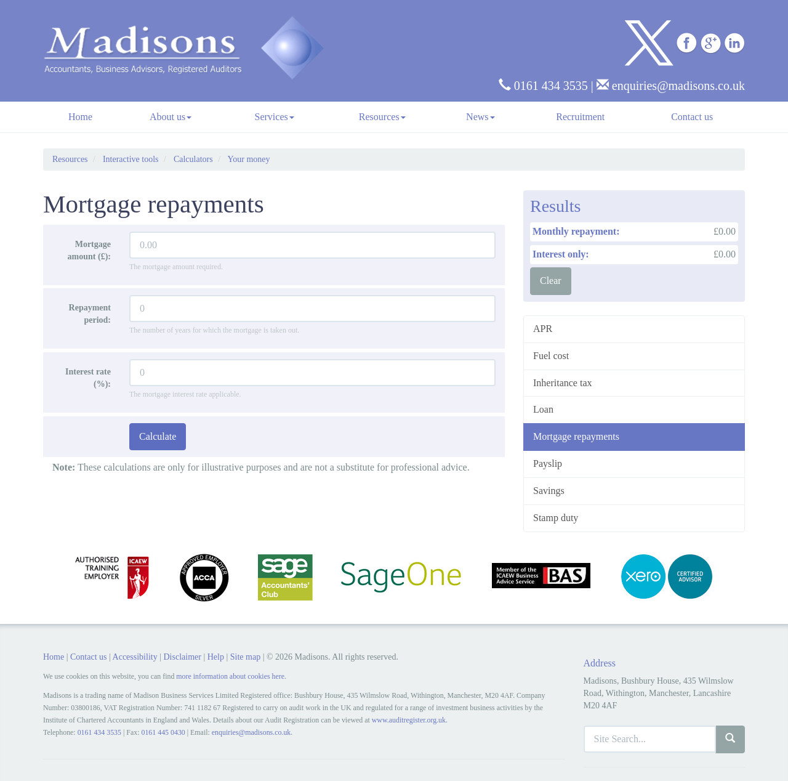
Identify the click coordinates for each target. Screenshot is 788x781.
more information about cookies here (230, 676)
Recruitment (580, 116)
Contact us (692, 116)
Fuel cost (551, 355)
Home (80, 116)
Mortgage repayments (576, 436)
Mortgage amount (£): (89, 250)
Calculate (157, 436)
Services (274, 116)
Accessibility (135, 657)
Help (215, 657)
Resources (382, 116)
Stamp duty (555, 517)
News (480, 116)
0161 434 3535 (543, 85)
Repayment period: (90, 314)
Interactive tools (131, 159)
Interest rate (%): (88, 378)
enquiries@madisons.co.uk (671, 85)
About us (170, 116)
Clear (550, 280)
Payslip (547, 463)
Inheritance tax (562, 383)
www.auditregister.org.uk (409, 720)
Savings (549, 490)
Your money (249, 159)
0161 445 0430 (163, 732)
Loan (543, 409)
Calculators (193, 159)
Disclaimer (182, 657)
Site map (245, 657)
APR (542, 328)
